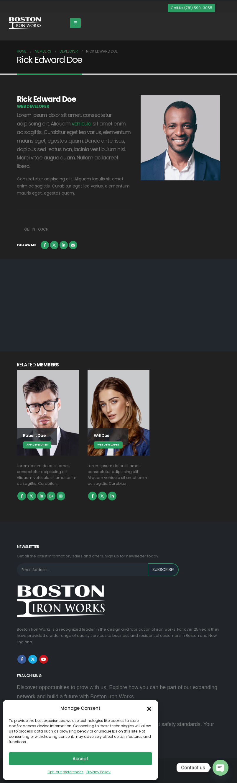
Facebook (45, 245)
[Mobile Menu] (75, 23)
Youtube (43, 659)
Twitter (54, 245)
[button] (149, 708)
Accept (80, 759)
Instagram (61, 496)
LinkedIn (64, 245)
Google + (51, 496)
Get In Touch (36, 229)
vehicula (81, 123)
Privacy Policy (98, 771)
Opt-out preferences (65, 771)
